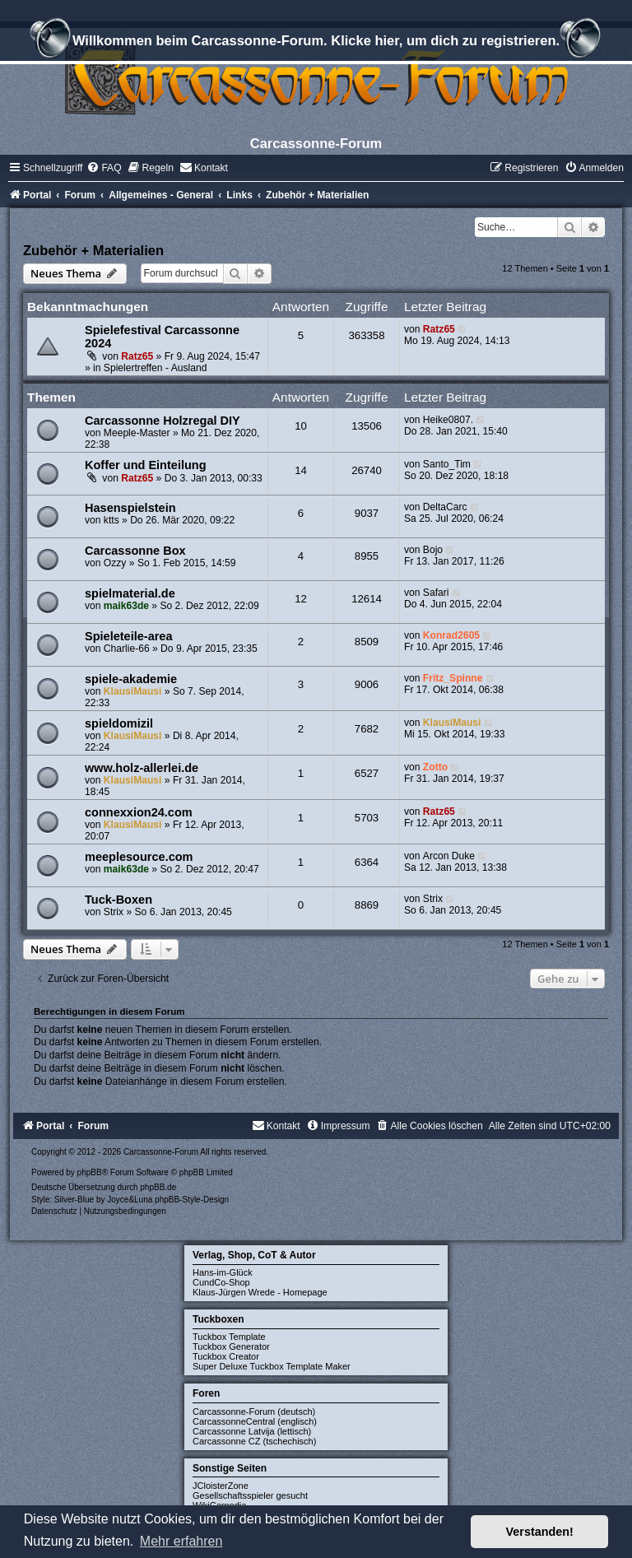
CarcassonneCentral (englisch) (255, 1421)
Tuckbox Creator (226, 1356)
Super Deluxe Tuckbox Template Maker (272, 1366)
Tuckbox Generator (231, 1346)
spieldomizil (119, 723)
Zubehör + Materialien (93, 250)
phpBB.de (158, 1187)
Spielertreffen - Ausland (155, 368)
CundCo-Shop (221, 1282)
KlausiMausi (133, 691)
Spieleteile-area (129, 636)
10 (301, 426)
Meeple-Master (137, 433)
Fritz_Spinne (453, 678)
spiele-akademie (131, 679)
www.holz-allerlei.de (141, 767)
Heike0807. (448, 420)
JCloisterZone (221, 1486)
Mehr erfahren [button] (181, 1541)
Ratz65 (137, 356)
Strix (113, 912)
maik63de (126, 606)
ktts (111, 520)
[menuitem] (103, 168)
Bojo (433, 550)
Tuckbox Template (229, 1337)
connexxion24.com (139, 812)
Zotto (435, 767)
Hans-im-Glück (223, 1272)
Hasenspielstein (130, 507)
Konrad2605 (451, 635)
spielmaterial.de (130, 593)
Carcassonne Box (135, 550)
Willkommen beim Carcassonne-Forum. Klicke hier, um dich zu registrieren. (316, 42)
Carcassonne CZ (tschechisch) (254, 1441)
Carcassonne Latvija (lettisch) (252, 1431)
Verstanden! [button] (540, 1531)
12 (301, 599)
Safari (436, 592)
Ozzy (115, 563)
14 (301, 470)
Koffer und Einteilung (146, 465)
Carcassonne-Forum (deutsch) (254, 1411)
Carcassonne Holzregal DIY (162, 420)
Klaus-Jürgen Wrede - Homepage (260, 1292)
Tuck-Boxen (118, 899)
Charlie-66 (127, 648)
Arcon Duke (449, 856)
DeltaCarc (445, 507)
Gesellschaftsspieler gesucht (250, 1495)
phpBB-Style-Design (192, 1199)
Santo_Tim (447, 464)
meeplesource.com (139, 856)
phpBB (89, 1172)
